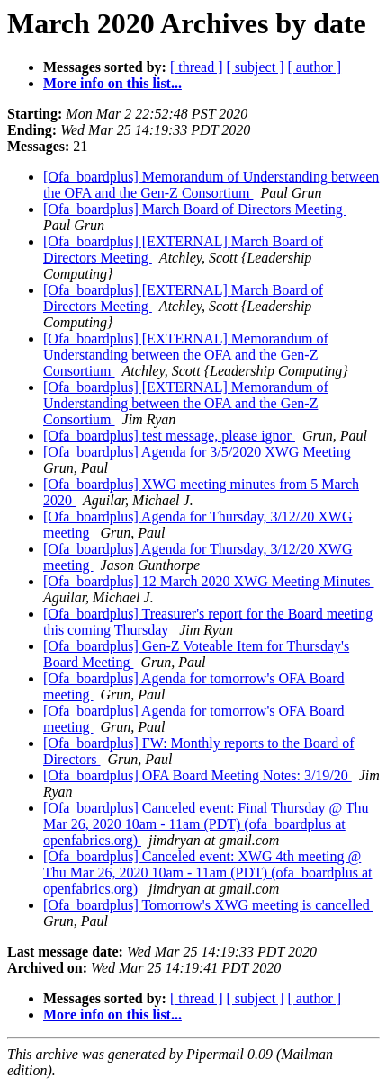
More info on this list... (112, 83)
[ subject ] (255, 67)
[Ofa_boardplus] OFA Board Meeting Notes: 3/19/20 (197, 775)
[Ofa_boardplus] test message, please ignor (169, 435)
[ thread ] (196, 67)
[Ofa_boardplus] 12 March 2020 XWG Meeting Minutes (208, 581)
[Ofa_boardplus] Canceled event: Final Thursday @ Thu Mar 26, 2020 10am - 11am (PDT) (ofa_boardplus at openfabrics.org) (206, 824)
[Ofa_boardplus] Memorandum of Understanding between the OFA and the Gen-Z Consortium (211, 184)
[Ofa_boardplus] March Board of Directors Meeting (194, 209)
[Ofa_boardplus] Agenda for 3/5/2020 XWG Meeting (199, 451)
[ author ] (315, 67)
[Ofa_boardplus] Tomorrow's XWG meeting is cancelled (208, 904)
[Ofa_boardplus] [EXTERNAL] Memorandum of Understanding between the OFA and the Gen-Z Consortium (185, 354)
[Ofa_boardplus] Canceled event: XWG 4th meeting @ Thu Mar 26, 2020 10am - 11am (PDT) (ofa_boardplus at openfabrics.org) (208, 872)
